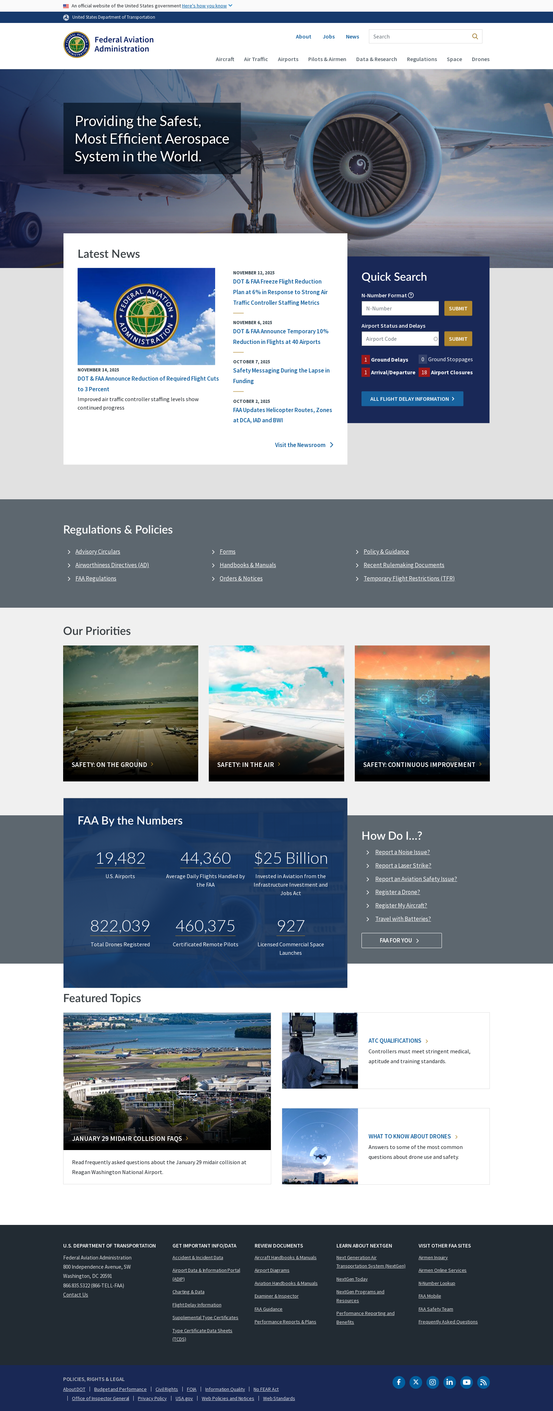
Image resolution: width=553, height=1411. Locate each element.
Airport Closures (452, 372)
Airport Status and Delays (393, 325)
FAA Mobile (430, 1296)
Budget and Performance (120, 1389)
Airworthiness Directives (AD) (112, 565)
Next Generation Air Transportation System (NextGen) (371, 1261)
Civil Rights (167, 1389)
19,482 (120, 857)
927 (290, 925)
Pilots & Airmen (327, 58)
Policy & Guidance (386, 551)
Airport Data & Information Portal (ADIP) (206, 1274)
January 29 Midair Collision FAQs (127, 1138)
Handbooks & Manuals (248, 565)
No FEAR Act (266, 1389)
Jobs (329, 36)
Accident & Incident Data (197, 1257)
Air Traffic (256, 58)
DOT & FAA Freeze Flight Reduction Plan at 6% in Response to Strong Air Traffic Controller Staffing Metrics (280, 292)
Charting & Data (188, 1291)
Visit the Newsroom (304, 445)
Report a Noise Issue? (402, 852)
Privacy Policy (152, 1398)
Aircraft (225, 58)
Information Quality (225, 1389)
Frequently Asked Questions (448, 1321)
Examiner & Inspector (277, 1296)
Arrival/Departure (393, 372)
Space (454, 58)
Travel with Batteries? (403, 919)
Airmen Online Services (443, 1270)
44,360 (205, 857)
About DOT (74, 1389)
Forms (228, 551)
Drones (481, 58)
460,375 (205, 925)
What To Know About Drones (413, 1136)
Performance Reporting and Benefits (365, 1317)
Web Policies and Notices (228, 1398)
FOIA (192, 1389)
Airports (288, 58)
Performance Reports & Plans (285, 1321)
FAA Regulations (95, 578)
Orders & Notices (241, 578)
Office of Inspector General (100, 1398)
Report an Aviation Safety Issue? (416, 879)
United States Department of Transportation (113, 17)
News (352, 36)
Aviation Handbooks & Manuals (286, 1283)
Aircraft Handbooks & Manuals (286, 1257)
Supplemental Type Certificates (205, 1317)
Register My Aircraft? (401, 905)
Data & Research (376, 58)
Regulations (422, 58)
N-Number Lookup (437, 1283)
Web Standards (279, 1398)
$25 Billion (291, 857)
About (303, 36)
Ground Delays (389, 359)
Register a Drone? (397, 892)
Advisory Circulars (97, 551)
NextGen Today (352, 1279)
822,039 (120, 925)
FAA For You (402, 940)
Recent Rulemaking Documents (404, 565)
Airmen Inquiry (433, 1257)
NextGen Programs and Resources (360, 1296)
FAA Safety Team (436, 1309)
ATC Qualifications (398, 1040)
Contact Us (75, 1294)
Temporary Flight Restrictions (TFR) (409, 578)
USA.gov (184, 1398)
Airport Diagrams (272, 1270)
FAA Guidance (269, 1309)
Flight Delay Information (196, 1305)
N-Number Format (384, 295)
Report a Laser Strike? (403, 865)
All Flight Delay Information (412, 399)
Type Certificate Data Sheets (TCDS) (202, 1334)
